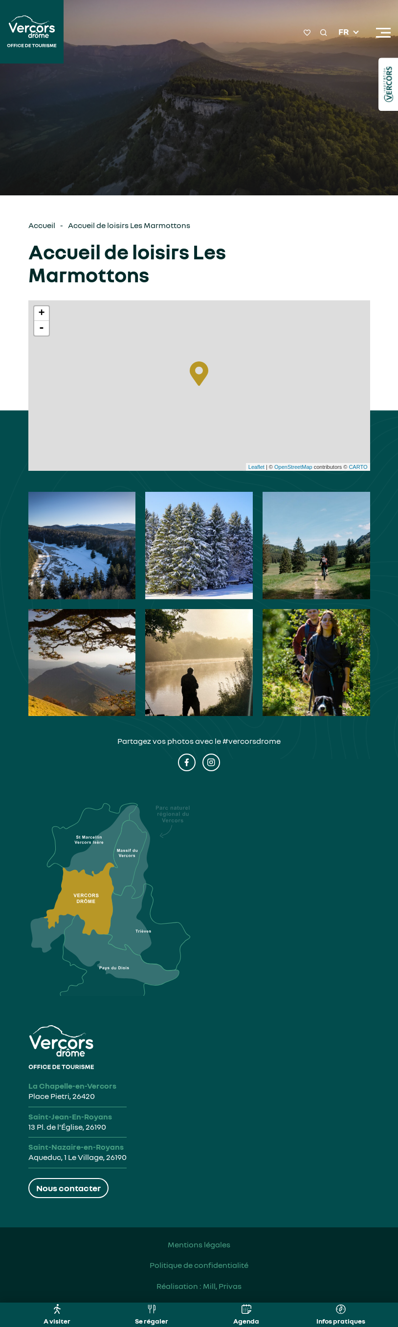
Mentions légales (199, 1244)
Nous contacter (68, 1187)
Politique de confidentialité (199, 1265)
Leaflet (256, 467)
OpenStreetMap (293, 467)
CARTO (358, 467)
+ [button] (41, 313)
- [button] (41, 328)
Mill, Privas (222, 1286)
